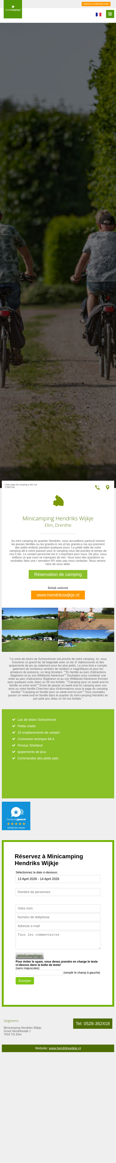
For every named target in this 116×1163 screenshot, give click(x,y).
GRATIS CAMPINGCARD (96, 4)
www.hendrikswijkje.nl (58, 594)
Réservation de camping (58, 574)
